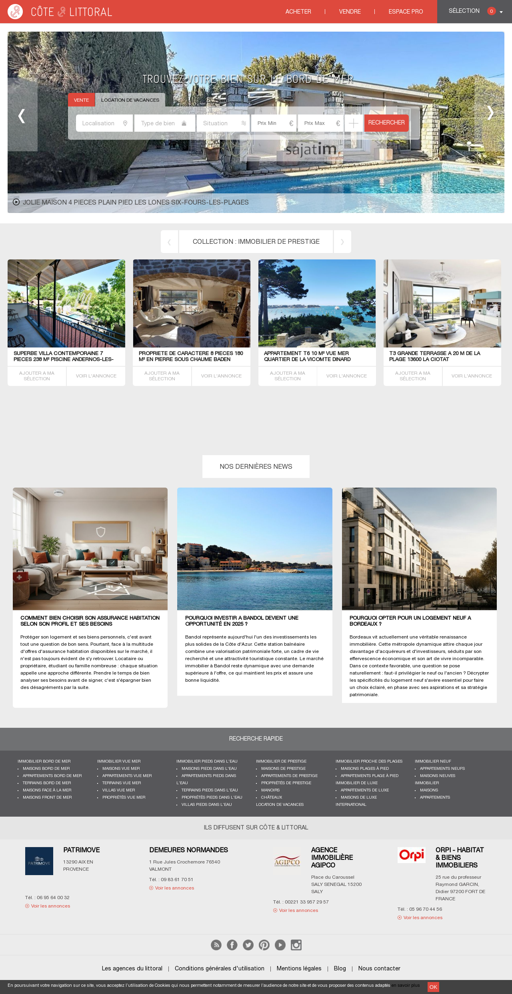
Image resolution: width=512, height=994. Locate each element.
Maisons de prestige (283, 769)
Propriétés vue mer (123, 797)
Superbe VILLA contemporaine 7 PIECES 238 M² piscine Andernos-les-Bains (64, 359)
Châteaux (271, 797)
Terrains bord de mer (47, 783)
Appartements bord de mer (52, 776)
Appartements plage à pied (369, 776)
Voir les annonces (50, 906)
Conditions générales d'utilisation (219, 969)
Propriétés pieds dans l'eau (212, 797)
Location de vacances (130, 100)
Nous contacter (379, 969)
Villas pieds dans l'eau (207, 805)
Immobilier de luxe (357, 783)
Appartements (435, 797)
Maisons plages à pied (365, 769)
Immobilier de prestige (281, 761)
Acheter (298, 12)
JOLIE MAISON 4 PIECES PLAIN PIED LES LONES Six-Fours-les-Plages (136, 203)
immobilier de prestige (279, 242)
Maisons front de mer (47, 797)
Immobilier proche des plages (369, 761)
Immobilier (427, 783)
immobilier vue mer (118, 761)
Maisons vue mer (121, 769)
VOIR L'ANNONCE (96, 376)
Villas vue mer (118, 790)
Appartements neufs (442, 769)
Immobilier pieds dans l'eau (207, 761)
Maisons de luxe (359, 797)
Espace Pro (406, 12)
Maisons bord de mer (46, 769)
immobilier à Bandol (207, 666)
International (351, 805)
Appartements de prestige (289, 776)
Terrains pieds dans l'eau (210, 790)
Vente (81, 100)
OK (433, 987)
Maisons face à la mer (47, 790)
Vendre (350, 12)
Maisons (429, 790)
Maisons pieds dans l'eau (209, 769)
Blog (340, 969)
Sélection (472, 11)
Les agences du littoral (132, 969)
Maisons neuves (437, 776)
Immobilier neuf (433, 761)
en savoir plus (406, 986)
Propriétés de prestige (286, 783)
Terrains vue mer (121, 783)
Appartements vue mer (127, 776)
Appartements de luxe (365, 790)
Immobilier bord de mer (44, 761)
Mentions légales (299, 969)
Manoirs (270, 790)
